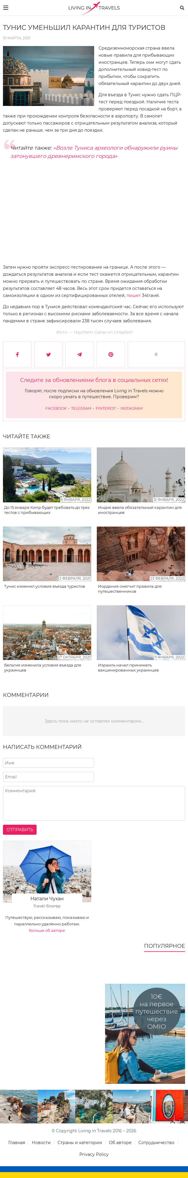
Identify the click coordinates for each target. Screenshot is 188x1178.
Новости (41, 1142)
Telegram (81, 408)
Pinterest (106, 408)
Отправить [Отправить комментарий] (19, 829)
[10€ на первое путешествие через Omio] (145, 1034)
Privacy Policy (94, 1154)
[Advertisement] (94, 216)
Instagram (131, 408)
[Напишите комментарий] (94, 803)
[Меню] (6, 8)
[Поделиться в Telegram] (79, 354)
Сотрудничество (156, 1142)
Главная (16, 1142)
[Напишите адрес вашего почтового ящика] (48, 777)
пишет (134, 295)
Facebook (56, 408)
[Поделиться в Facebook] (17, 354)
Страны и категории (80, 1142)
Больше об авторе (47, 930)
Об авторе (120, 1142)
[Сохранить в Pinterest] (111, 354)
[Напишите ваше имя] (48, 763)
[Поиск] (182, 8)
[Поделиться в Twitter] (48, 354)
